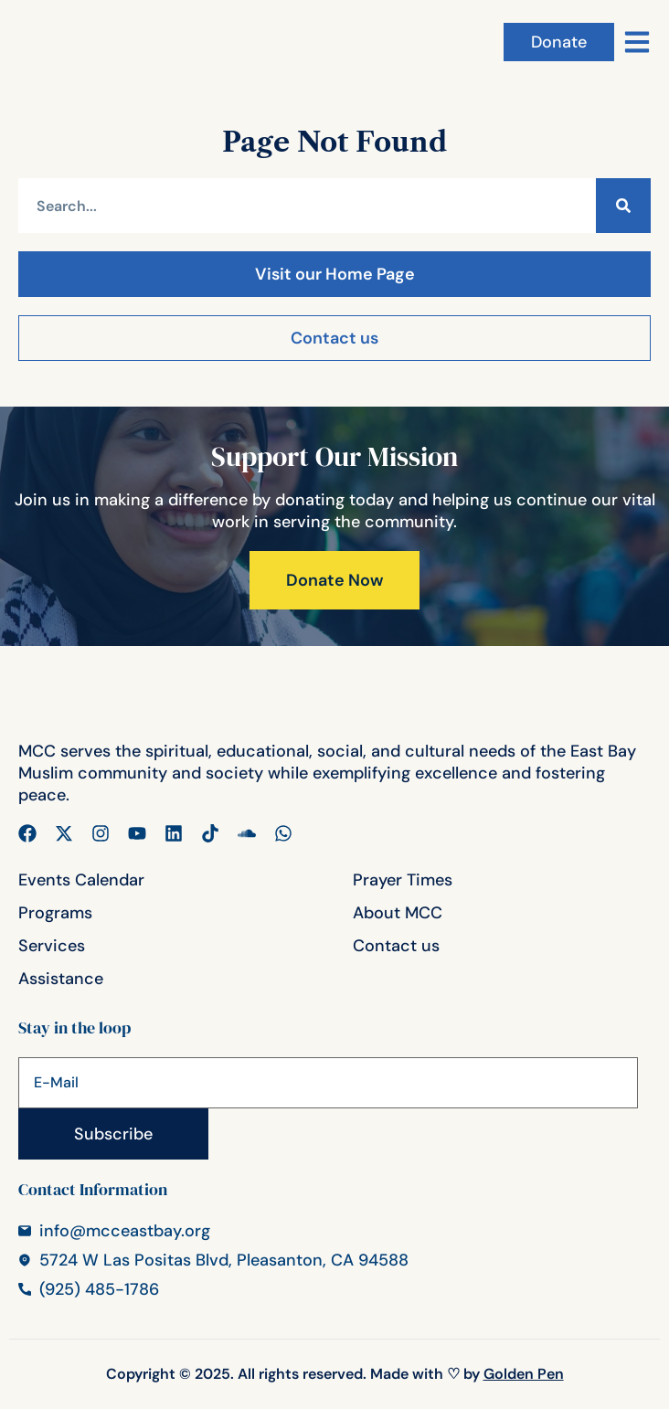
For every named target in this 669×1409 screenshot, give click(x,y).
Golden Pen (523, 1373)
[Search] (623, 205)
